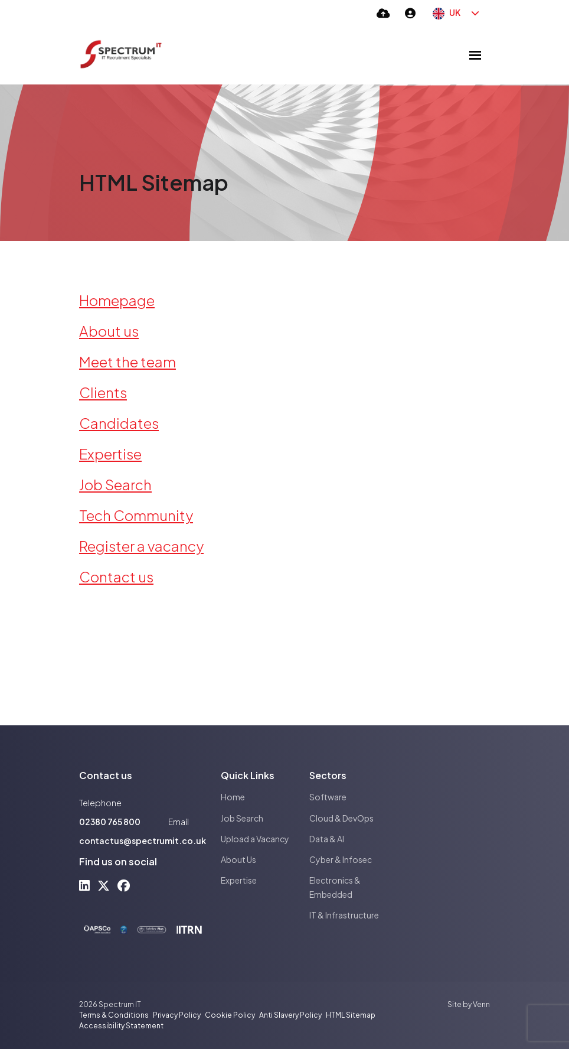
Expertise (110, 453)
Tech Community (136, 515)
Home (233, 796)
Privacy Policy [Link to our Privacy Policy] (177, 1015)
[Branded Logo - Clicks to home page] (121, 54)
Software (327, 796)
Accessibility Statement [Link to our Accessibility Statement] (121, 1025)
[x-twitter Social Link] (103, 885)
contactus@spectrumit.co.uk (142, 840)
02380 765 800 (109, 821)
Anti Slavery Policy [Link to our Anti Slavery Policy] (290, 1015)
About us (109, 331)
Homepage (117, 300)
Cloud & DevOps (341, 818)
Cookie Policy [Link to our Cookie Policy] (230, 1015)
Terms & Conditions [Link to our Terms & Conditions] (114, 1015)
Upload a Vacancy (255, 838)
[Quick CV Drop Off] (383, 12)
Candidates (119, 423)
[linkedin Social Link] (84, 885)
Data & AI (326, 838)
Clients (103, 392)
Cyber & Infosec (340, 859)
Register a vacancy (141, 546)
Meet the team (127, 361)
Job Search (115, 484)
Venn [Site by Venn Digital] (481, 1004)
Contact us (116, 576)
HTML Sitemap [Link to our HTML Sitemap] (350, 1015)
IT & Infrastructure (344, 915)
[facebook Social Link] (123, 885)
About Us (238, 859)
